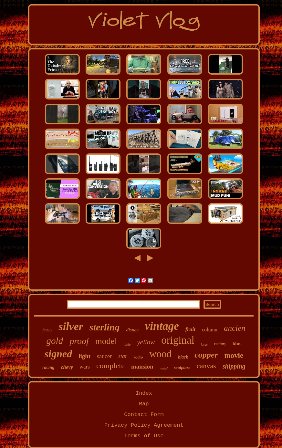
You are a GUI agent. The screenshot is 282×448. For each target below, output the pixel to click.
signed (58, 353)
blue (237, 343)
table (127, 344)
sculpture (182, 367)
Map (144, 404)
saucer (104, 356)
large (204, 344)
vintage (162, 326)
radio (138, 357)
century (220, 343)
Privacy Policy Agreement (143, 425)
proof (79, 341)
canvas (206, 366)
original (177, 340)
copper (206, 354)
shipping (234, 366)
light (84, 356)
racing (48, 367)
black (183, 357)
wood (160, 353)
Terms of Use (143, 436)
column (209, 329)
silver (70, 326)
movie (233, 355)
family (47, 330)
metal (164, 368)
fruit (190, 329)
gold (55, 341)
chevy (67, 367)
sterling (104, 327)
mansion (142, 366)
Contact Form (143, 415)
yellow (146, 342)
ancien (234, 328)
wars (84, 367)
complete (110, 365)
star (122, 356)
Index (144, 393)
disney (132, 329)
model (106, 341)
